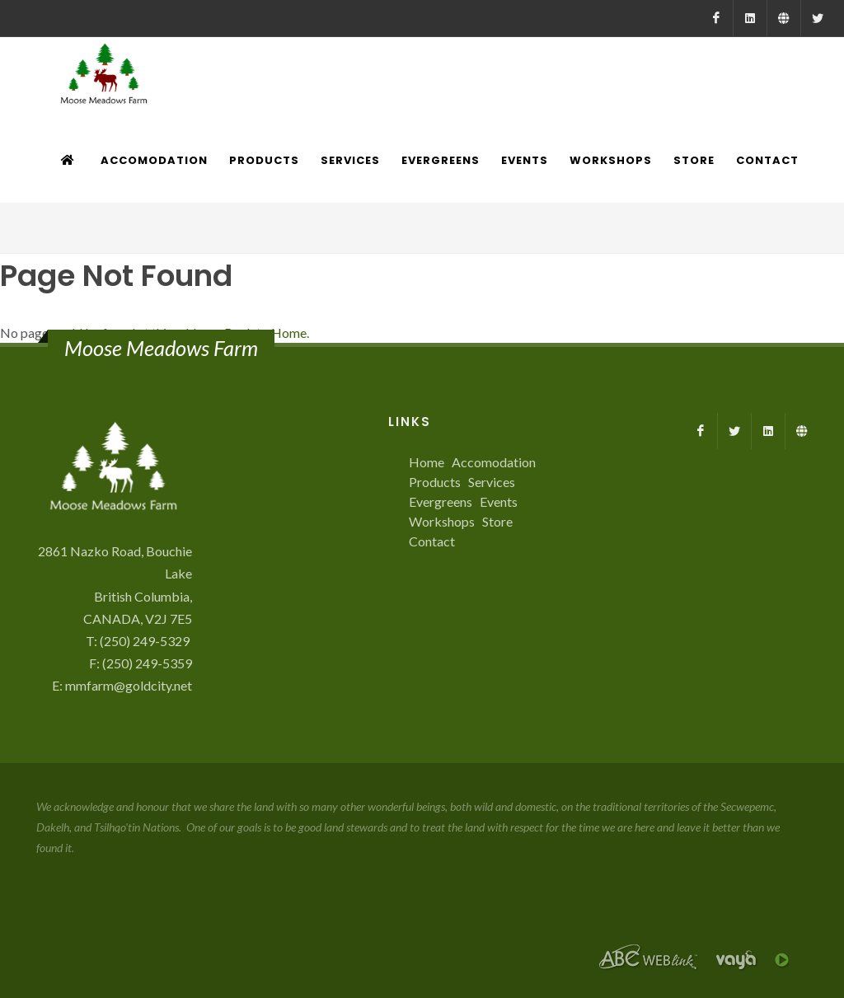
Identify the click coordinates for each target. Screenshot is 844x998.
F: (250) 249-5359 (140, 663)
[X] (817, 18)
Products (435, 482)
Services (491, 482)
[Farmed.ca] (783, 18)
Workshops (442, 521)
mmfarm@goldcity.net (128, 685)
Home (426, 462)
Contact (432, 541)
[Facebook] (716, 18)
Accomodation (494, 462)
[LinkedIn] (750, 18)
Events (499, 501)
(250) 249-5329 (146, 641)
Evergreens (440, 501)
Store (497, 521)
